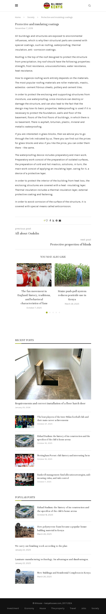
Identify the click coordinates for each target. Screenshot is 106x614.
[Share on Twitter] (53, 220)
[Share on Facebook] (50, 220)
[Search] (89, 5)
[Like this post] (47, 220)
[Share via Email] (60, 220)
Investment (13, 608)
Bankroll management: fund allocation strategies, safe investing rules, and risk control (63, 476)
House (42, 608)
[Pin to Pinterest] (57, 220)
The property (57, 608)
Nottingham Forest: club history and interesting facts (63, 455)
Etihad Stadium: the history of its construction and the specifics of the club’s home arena (63, 438)
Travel (73, 608)
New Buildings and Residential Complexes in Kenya (63, 572)
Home (18, 17)
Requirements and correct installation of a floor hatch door (50, 403)
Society (30, 17)
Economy (29, 608)
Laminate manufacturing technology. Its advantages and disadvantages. (51, 559)
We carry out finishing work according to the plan (41, 546)
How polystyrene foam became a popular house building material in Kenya (62, 528)
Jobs (83, 608)
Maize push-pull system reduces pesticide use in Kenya (72, 295)
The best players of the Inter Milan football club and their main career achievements (63, 419)
